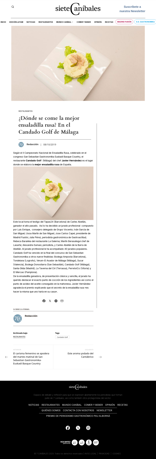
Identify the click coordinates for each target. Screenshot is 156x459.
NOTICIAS (33, 405)
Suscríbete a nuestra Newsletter (132, 8)
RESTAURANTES (51, 405)
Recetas (109, 22)
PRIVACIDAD (104, 453)
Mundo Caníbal (63, 22)
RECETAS (122, 405)
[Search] (13, 6)
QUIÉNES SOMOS (51, 410)
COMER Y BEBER (93, 405)
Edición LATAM (16, 22)
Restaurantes (46, 22)
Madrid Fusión (124, 22)
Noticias (31, 22)
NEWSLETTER (104, 410)
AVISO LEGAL (90, 453)
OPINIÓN (110, 405)
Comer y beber (84, 22)
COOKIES (117, 453)
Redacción (31, 315)
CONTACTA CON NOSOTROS (78, 410)
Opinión (98, 22)
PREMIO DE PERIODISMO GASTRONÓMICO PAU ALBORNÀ (78, 416)
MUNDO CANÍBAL (72, 405)
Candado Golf (62, 337)
